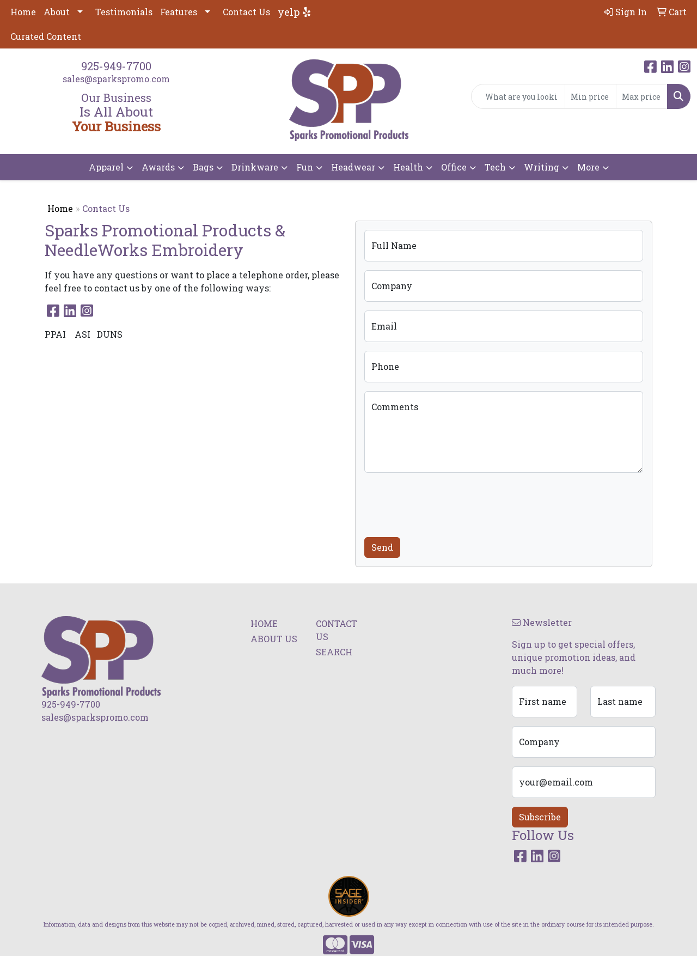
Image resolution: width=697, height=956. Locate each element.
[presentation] (447, 503)
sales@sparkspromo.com (116, 78)
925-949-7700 (116, 66)
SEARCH (334, 651)
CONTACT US (336, 630)
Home (23, 11)
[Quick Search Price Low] (590, 96)
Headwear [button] (353, 167)
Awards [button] (158, 167)
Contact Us (246, 11)
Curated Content (45, 36)
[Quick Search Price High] (642, 96)
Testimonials (123, 11)
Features (178, 11)
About (57, 11)
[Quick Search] (518, 96)
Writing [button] (541, 167)
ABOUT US (273, 638)
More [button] (588, 167)
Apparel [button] (106, 167)
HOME (264, 623)
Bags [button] (203, 167)
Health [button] (408, 167)
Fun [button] (304, 167)
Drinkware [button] (254, 167)
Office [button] (454, 167)
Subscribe (540, 817)
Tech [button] (495, 167)
